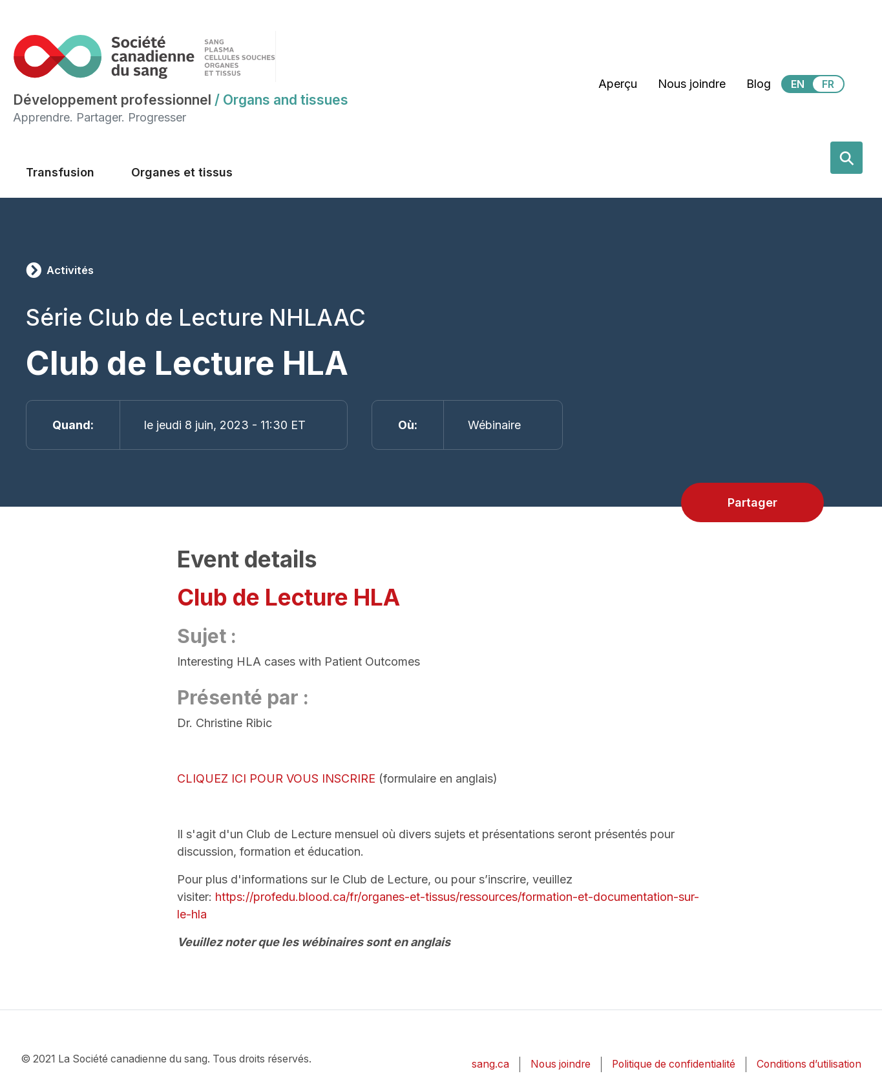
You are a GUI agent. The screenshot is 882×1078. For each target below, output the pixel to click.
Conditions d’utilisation (809, 1064)
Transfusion (60, 172)
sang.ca (490, 1064)
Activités (70, 270)
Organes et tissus (182, 172)
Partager (752, 502)
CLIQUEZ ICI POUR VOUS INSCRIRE (276, 778)
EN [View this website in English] (797, 84)
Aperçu (617, 83)
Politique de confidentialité (673, 1064)
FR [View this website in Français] (828, 84)
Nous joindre (692, 83)
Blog (758, 83)
